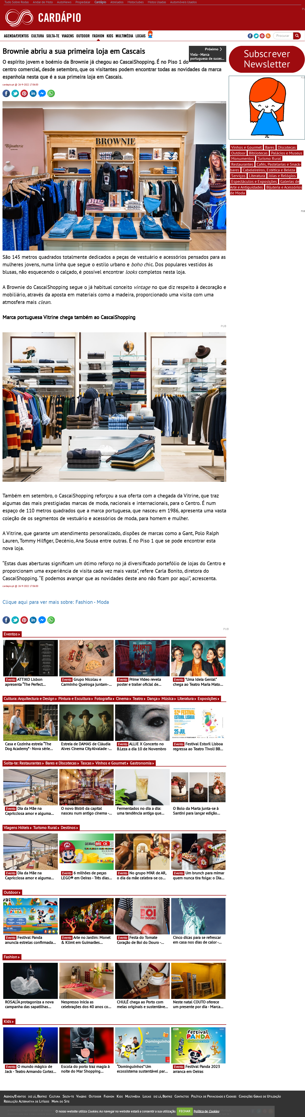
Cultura (37, 35)
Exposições (209, 698)
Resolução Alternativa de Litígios (26, 1101)
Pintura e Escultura (75, 698)
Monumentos (242, 158)
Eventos (12, 633)
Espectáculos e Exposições (254, 181)
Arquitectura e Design (37, 698)
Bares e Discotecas (62, 763)
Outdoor (83, 35)
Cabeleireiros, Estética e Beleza (269, 169)
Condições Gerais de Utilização (260, 1096)
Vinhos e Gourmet (112, 763)
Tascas (87, 763)
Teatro (139, 698)
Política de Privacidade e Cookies (213, 1096)
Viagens (68, 35)
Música (168, 698)
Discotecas (287, 147)
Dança (153, 698)
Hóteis (25, 827)
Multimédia (124, 35)
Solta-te (52, 35)
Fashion (98, 35)
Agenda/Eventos (16, 35)
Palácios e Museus (286, 152)
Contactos (181, 1096)
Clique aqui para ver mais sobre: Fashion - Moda (55, 601)
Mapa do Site (60, 1101)
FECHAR (184, 1111)
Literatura (187, 698)
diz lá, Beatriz (37, 1096)
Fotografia (104, 698)
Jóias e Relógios (282, 175)
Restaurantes (31, 763)
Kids (110, 35)
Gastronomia (142, 763)
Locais (141, 35)
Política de (206, 1111)
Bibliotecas (258, 152)
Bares (269, 147)
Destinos (69, 827)
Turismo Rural (46, 827)
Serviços (238, 175)
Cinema (124, 698)
